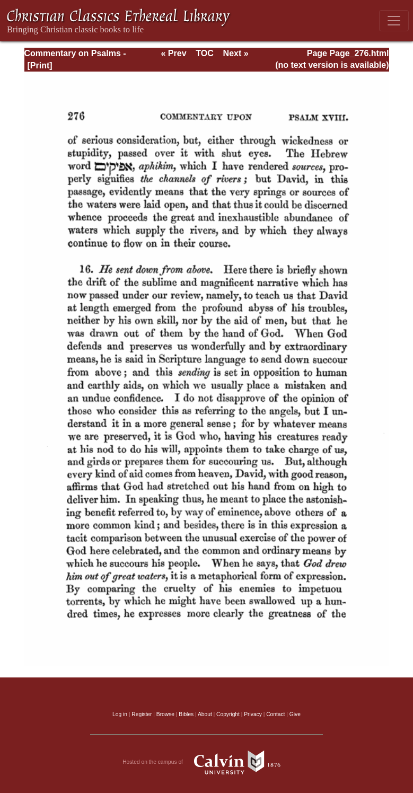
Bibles (186, 714)
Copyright (228, 714)
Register (141, 714)
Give (295, 714)
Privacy (253, 714)
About (205, 714)
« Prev (173, 53)
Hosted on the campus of (206, 762)
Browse (165, 714)
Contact (275, 714)
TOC (204, 53)
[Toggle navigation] (394, 20)
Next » (236, 53)
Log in (119, 714)
